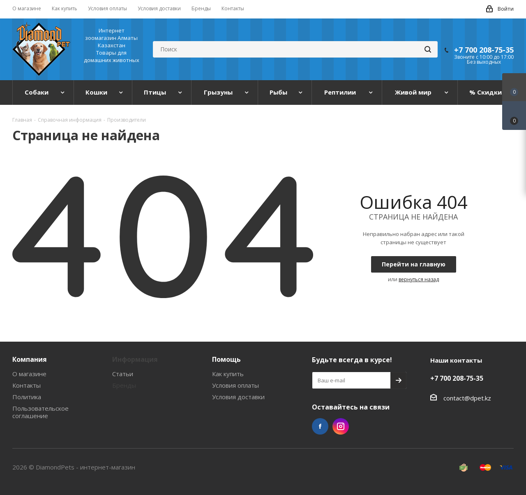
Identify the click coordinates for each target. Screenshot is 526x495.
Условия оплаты (235, 385)
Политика (26, 397)
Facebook (320, 426)
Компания (29, 359)
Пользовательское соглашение (40, 412)
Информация (135, 359)
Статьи (122, 374)
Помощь (226, 359)
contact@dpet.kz (467, 398)
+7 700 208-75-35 (484, 50)
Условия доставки (238, 397)
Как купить (228, 374)
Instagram (340, 426)
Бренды (124, 385)
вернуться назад (419, 279)
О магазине (29, 374)
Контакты (26, 385)
